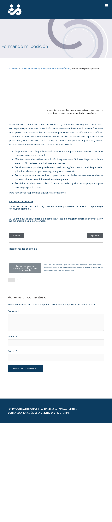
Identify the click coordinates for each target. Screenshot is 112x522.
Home (13, 68)
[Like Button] (11, 280)
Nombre (13, 336)
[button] (16, 235)
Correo (12, 351)
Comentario (14, 311)
